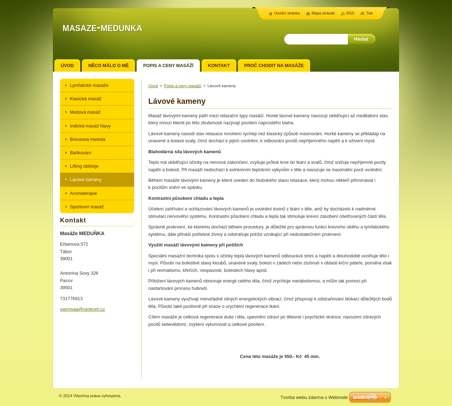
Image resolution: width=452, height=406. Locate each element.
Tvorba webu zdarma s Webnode (314, 397)
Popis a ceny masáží (182, 86)
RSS (350, 13)
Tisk (369, 13)
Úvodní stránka (287, 13)
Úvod (153, 86)
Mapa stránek (323, 13)
